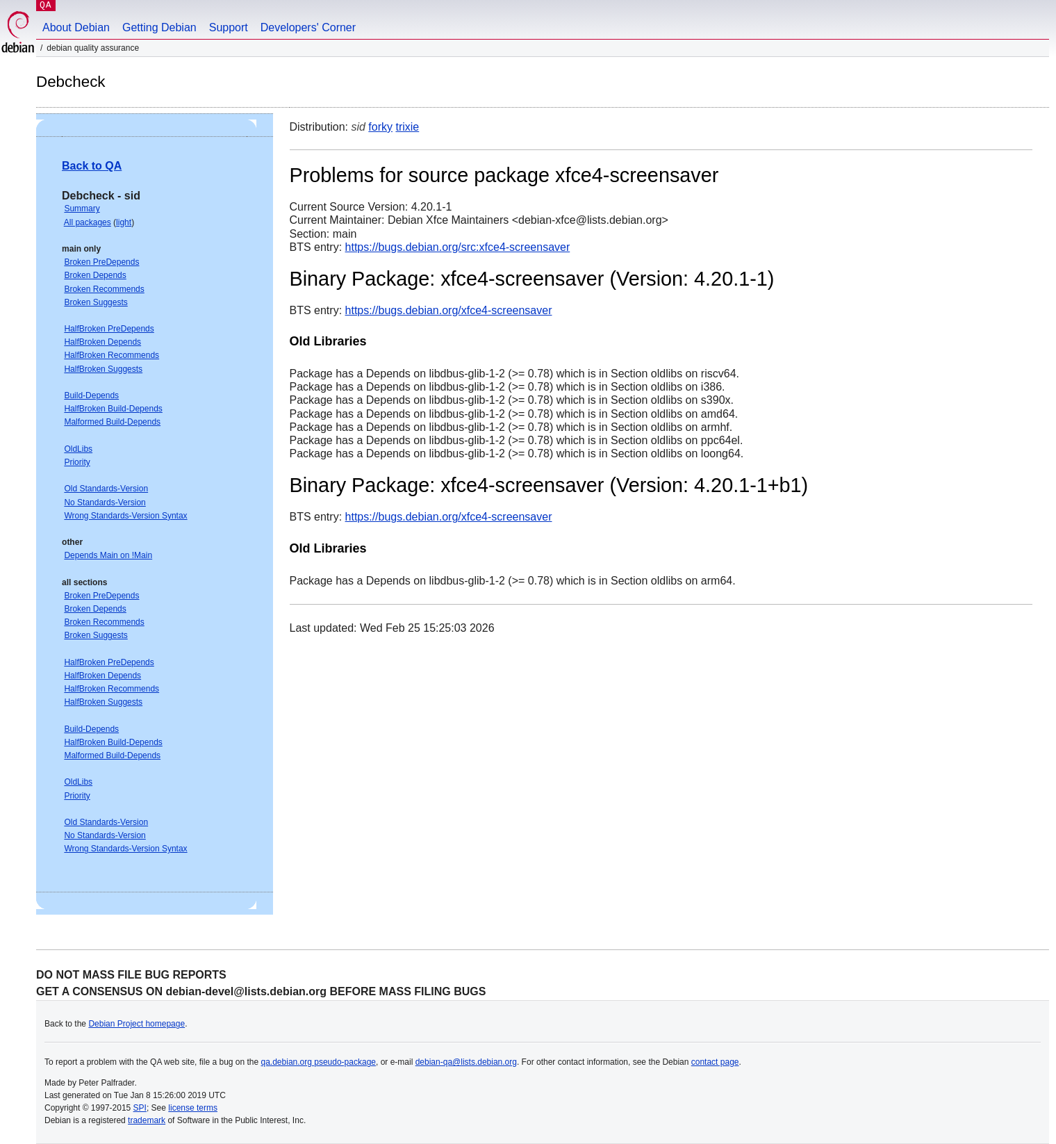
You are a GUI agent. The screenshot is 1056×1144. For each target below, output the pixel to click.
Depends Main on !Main (108, 555)
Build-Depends (91, 395)
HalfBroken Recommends (111, 355)
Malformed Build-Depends (112, 422)
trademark (146, 1120)
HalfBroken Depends (102, 342)
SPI (140, 1108)
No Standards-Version (104, 502)
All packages (87, 222)
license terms (192, 1108)
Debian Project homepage (136, 1024)
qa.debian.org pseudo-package (318, 1062)
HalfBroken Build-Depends (113, 409)
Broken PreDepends (101, 262)
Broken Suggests (95, 302)
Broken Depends (95, 275)
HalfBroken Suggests (103, 369)
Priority (77, 462)
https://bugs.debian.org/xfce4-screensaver (448, 310)
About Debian (76, 27)
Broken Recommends (104, 289)
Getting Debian (159, 27)
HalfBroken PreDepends (109, 329)
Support (228, 27)
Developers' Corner (308, 27)
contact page (715, 1062)
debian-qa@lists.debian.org (466, 1062)
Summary (81, 208)
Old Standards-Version (106, 488)
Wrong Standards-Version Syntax (125, 516)
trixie (407, 127)
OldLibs (78, 449)
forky (380, 127)
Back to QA (92, 166)
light (123, 222)
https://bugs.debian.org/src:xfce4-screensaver (457, 247)
